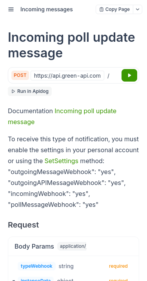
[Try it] (129, 75)
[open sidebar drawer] (11, 9)
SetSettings (61, 161)
